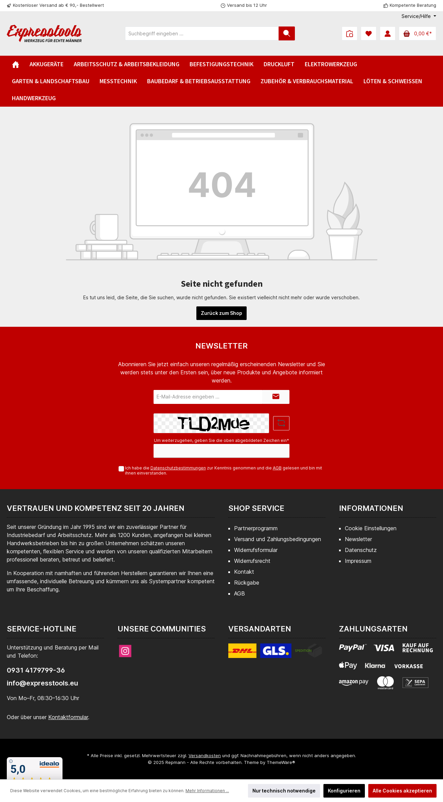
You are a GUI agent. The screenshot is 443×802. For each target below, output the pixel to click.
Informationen (371, 508)
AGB (277, 467)
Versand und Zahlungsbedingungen (277, 539)
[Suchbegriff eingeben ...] (202, 33)
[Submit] (275, 397)
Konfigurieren (344, 791)
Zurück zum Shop (221, 313)
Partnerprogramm (256, 528)
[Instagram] (125, 651)
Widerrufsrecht (252, 560)
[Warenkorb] (417, 33)
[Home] (15, 64)
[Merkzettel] (368, 33)
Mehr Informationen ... (207, 790)
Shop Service (256, 508)
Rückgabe (246, 582)
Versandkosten (205, 755)
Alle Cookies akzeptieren (402, 791)
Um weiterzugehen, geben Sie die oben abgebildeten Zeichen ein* (221, 440)
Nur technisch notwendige (284, 791)
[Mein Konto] (387, 33)
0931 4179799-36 (36, 670)
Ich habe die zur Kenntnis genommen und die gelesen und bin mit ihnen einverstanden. (223, 470)
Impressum (358, 560)
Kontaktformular (68, 717)
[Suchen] (287, 33)
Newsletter (358, 539)
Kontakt (244, 571)
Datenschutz (361, 550)
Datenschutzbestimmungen (178, 467)
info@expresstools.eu (42, 683)
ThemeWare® (281, 762)
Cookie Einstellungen (370, 528)
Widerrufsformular (256, 550)
